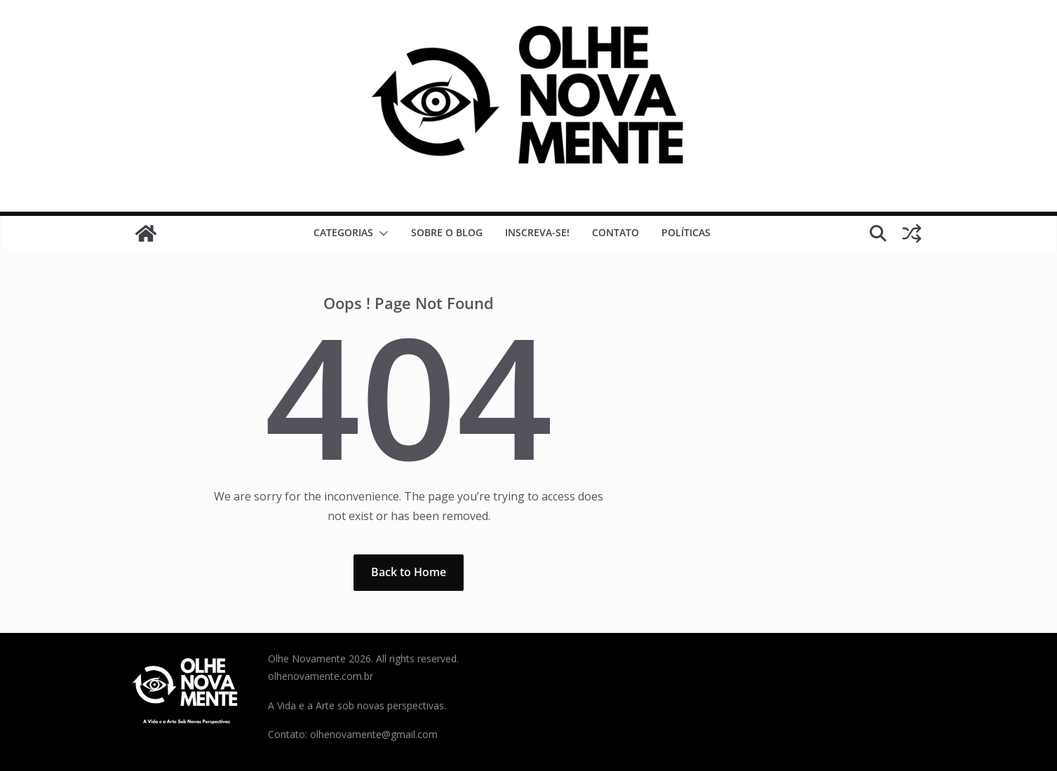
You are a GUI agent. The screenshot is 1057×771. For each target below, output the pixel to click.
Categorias (343, 232)
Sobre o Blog (447, 232)
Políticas (686, 232)
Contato (615, 232)
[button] (381, 233)
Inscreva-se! (537, 232)
